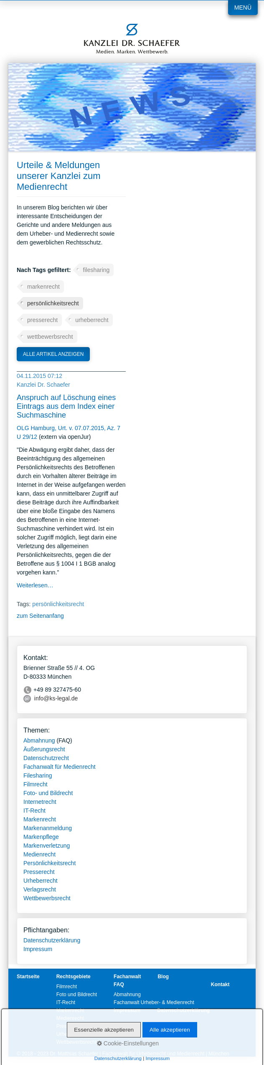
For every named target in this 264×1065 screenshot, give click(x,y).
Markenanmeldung (47, 828)
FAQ (119, 984)
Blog (163, 976)
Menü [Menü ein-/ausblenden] (242, 7)
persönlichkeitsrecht (53, 303)
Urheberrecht (40, 880)
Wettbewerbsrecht (47, 898)
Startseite (28, 976)
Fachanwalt (127, 976)
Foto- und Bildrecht (48, 793)
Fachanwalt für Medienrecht (59, 766)
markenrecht (43, 286)
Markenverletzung (46, 845)
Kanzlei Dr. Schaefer (43, 384)
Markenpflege (41, 836)
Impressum (37, 949)
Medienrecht (39, 854)
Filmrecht (35, 784)
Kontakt (220, 984)
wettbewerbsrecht (50, 336)
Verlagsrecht (39, 889)
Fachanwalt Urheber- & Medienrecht (154, 1002)
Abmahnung (39, 740)
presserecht (42, 320)
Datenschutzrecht (46, 758)
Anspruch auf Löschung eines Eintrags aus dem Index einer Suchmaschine (66, 406)
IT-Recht (34, 810)
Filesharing (37, 775)
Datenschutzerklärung (51, 940)
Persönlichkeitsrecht (49, 863)
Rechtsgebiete (73, 976)
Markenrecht (39, 819)
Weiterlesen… (35, 585)
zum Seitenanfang (40, 615)
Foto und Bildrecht (76, 994)
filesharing (96, 270)
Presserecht (39, 872)
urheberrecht (91, 320)
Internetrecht (39, 801)
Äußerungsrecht (44, 749)
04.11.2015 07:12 (39, 376)
